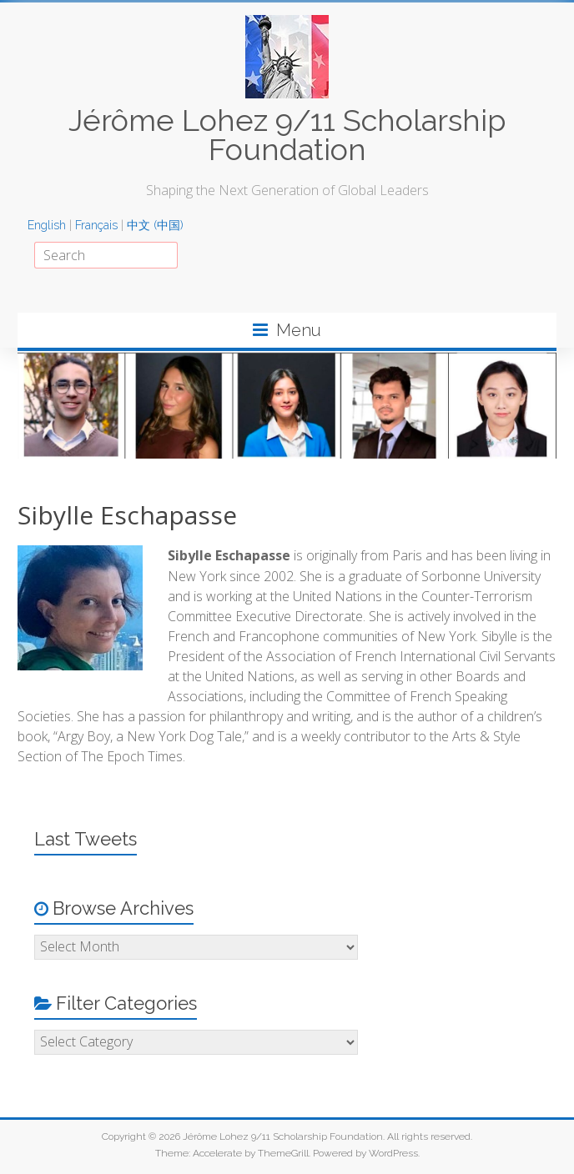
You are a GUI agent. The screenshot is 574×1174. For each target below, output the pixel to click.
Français (96, 225)
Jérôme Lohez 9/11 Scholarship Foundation (287, 135)
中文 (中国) (155, 225)
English (47, 225)
